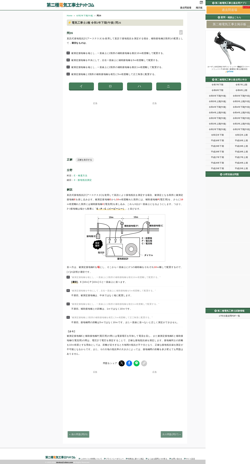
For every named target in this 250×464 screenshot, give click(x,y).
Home (69, 16)
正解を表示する (84, 160)
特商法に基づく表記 (136, 458)
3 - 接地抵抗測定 (83, 180)
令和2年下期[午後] (84, 16)
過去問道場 (185, 7)
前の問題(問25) (79, 434)
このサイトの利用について (91, 458)
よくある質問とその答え (157, 458)
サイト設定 (190, 458)
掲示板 (199, 7)
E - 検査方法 (81, 175)
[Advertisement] (95, 124)
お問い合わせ (176, 458)
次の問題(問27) (170, 434)
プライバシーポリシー (115, 458)
